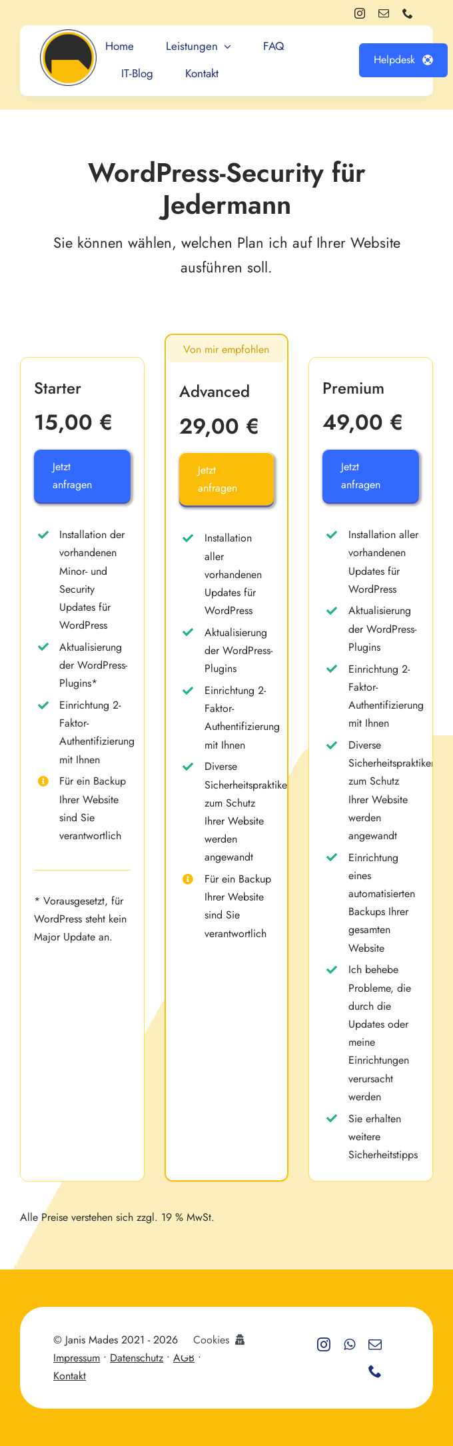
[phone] (407, 13)
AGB (184, 1357)
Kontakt (69, 1375)
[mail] (383, 13)
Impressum (76, 1357)
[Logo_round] (68, 34)
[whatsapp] (349, 1344)
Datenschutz (136, 1357)
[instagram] (359, 13)
